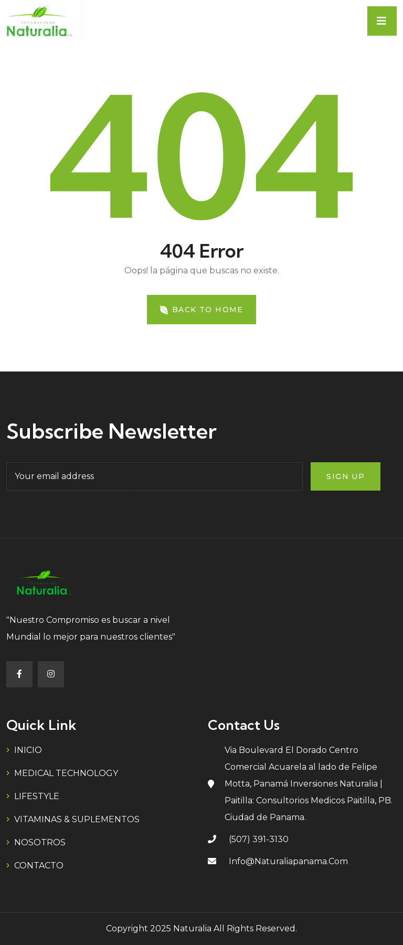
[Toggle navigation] (382, 21)
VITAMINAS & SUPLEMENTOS (77, 819)
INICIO (28, 750)
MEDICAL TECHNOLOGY (66, 773)
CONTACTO (38, 865)
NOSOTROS (40, 842)
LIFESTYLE (36, 796)
